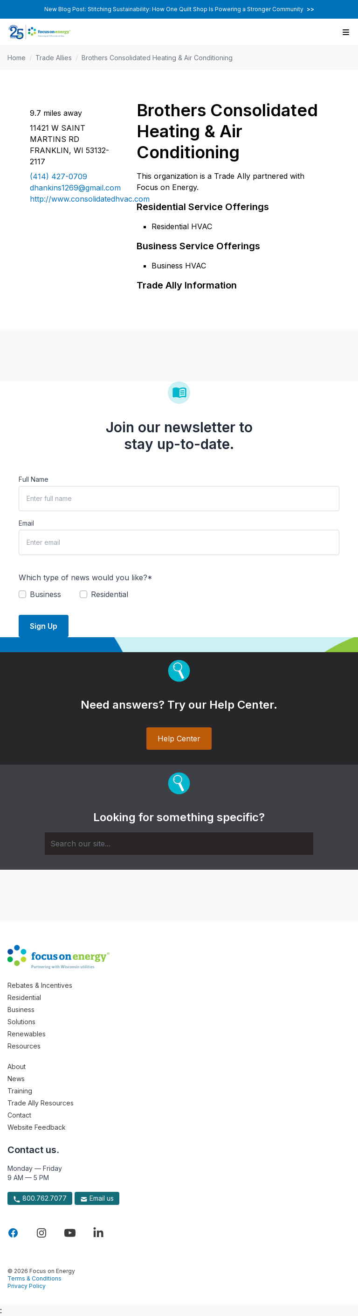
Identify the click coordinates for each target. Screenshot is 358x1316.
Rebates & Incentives (39, 985)
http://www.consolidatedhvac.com (72, 199)
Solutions (21, 1022)
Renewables (26, 1034)
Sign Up (43, 626)
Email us (97, 1198)
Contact (19, 1115)
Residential (24, 997)
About (16, 1066)
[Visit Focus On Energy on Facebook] (13, 1233)
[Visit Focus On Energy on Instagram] (41, 1233)
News (16, 1079)
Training (19, 1091)
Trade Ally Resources (40, 1103)
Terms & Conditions (34, 1278)
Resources (24, 1046)
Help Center (179, 738)
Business (20, 1009)
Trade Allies (53, 58)
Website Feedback (36, 1127)
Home (16, 58)
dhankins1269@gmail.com (72, 187)
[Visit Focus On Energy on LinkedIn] (98, 1233)
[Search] (179, 843)
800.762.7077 (40, 1198)
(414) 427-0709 (58, 176)
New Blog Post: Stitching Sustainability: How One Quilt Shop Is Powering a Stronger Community (179, 9)
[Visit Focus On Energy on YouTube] (70, 1233)
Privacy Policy (26, 1285)
